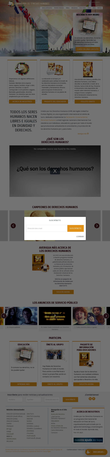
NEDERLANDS (11, 439)
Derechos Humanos (59, 8)
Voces (89, 8)
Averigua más (82, 134)
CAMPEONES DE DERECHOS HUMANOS (55, 207)
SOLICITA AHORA (63, 292)
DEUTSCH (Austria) (33, 416)
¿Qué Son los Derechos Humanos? (55, 140)
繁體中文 (9, 436)
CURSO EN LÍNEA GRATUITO (88, 49)
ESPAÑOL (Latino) (33, 426)
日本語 (9, 431)
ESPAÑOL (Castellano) (34, 428)
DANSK (9, 424)
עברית (9, 429)
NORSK (29, 421)
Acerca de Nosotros (47, 8)
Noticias (100, 8)
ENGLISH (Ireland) (13, 421)
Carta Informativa (57, 430)
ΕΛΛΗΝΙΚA (30, 431)
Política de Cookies (83, 450)
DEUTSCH (30, 414)
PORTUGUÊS (31, 436)
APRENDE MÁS (23, 384)
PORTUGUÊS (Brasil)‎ (34, 438)
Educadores (74, 8)
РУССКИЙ (10, 434)
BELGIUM (10, 441)
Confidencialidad (72, 450)
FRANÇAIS (10, 426)
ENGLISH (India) (12, 419)
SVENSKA (30, 424)
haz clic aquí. (78, 432)
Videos (67, 8)
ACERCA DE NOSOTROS (22, 101)
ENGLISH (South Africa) (14, 416)
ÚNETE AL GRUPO (55, 384)
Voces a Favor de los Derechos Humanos (59, 427)
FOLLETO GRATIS (88, 101)
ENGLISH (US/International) (16, 414)
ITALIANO (30, 433)
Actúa (94, 8)
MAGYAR (30, 419)
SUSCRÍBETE (70, 399)
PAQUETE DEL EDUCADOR (55, 101)
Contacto (54, 433)
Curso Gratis (82, 8)
